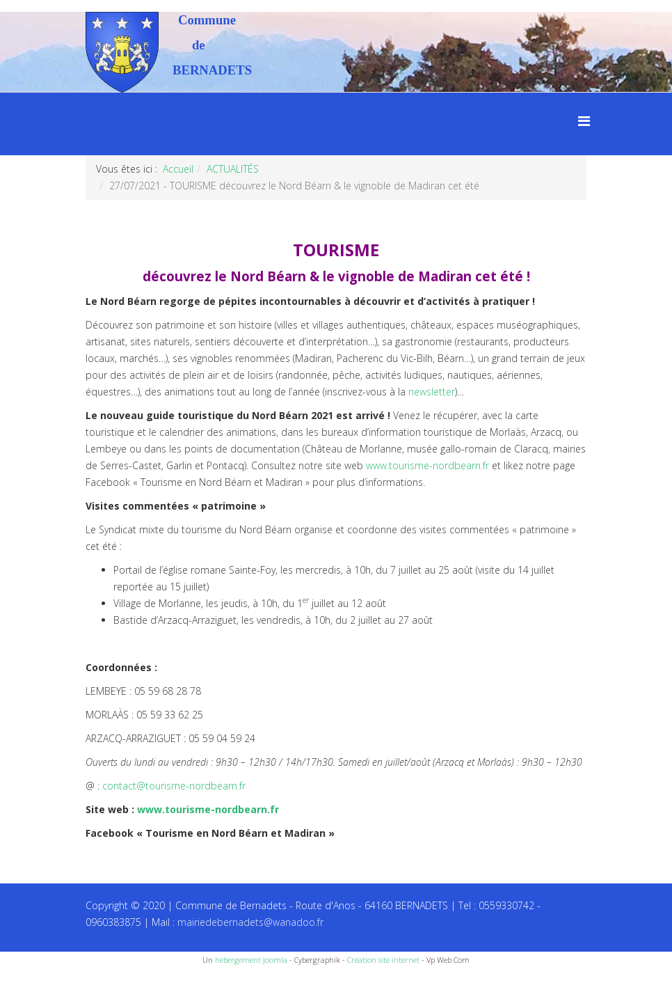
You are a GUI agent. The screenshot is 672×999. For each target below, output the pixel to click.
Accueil (178, 168)
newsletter (431, 391)
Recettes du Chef (38, 983)
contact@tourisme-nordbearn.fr (174, 785)
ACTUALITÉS (233, 168)
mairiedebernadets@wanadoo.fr (250, 922)
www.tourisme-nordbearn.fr (427, 465)
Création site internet (383, 959)
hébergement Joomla (251, 959)
